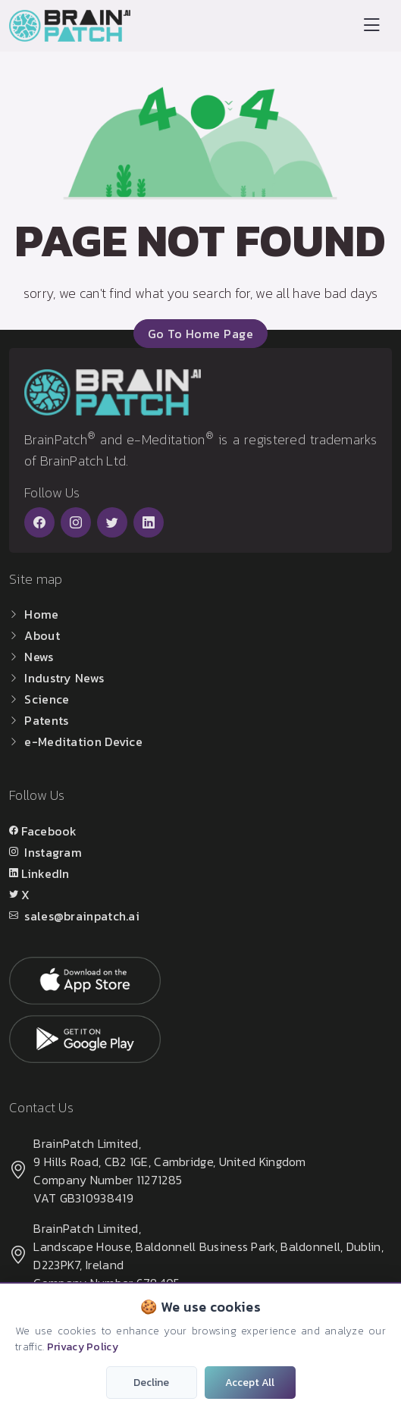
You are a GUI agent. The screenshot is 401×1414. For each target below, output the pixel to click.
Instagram (53, 852)
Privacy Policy (82, 1347)
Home (41, 614)
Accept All (249, 1382)
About (42, 635)
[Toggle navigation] (371, 25)
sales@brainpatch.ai (81, 916)
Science (46, 699)
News (38, 656)
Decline (151, 1382)
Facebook (49, 831)
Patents (46, 720)
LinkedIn (45, 873)
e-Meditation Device (83, 741)
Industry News (64, 678)
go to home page (201, 333)
